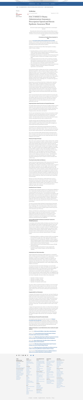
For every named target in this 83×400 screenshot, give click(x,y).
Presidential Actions (19, 375)
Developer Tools (49, 364)
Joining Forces (38, 385)
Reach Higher (38, 386)
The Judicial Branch (60, 381)
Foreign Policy (28, 371)
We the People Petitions (50, 380)
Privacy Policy (48, 397)
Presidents (58, 369)
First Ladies (58, 370)
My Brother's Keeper (39, 387)
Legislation (18, 376)
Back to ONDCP (19, 16)
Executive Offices (39, 371)
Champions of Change (50, 383)
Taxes (27, 387)
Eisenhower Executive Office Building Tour (60, 363)
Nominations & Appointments (18, 378)
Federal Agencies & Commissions (60, 384)
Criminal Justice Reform (30, 363)
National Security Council (40, 381)
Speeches (18, 15)
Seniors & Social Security (30, 386)
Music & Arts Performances (20, 367)
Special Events (38, 389)
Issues (38, 3)
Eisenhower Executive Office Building (60, 374)
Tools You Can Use (50, 365)
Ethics (27, 379)
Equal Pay (28, 380)
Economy (27, 369)
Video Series (59, 364)
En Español (30, 397)
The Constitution (59, 382)
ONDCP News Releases (48, 7)
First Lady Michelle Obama (40, 363)
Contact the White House (50, 381)
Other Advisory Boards (39, 370)
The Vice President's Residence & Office (60, 372)
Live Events (18, 366)
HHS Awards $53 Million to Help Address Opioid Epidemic (45, 331)
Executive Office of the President (39, 367)
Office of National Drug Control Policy (35, 7)
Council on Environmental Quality (40, 380)
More (27, 375)
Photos (17, 364)
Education (27, 370)
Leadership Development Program (50, 377)
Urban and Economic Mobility (29, 391)
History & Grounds (60, 368)
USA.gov (53, 397)
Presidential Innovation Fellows (50, 373)
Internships (48, 370)
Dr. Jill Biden (38, 364)
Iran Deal (27, 373)
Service (27, 384)
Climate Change (28, 368)
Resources (58, 387)
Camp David (59, 375)
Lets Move (38, 384)
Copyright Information (41, 397)
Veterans (27, 392)
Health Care (28, 372)
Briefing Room (32, 3)
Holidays (58, 366)
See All (27, 365)
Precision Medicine (39, 388)
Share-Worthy (18, 363)
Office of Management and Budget (40, 373)
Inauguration (38, 391)
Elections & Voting (59, 385)
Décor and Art (59, 365)
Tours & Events (49, 367)
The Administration (45, 3)
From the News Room (19, 361)
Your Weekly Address (19, 369)
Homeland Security (29, 381)
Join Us (48, 366)
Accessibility (35, 397)
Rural (27, 383)
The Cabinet (38, 365)
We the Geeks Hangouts (50, 362)
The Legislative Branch (60, 380)
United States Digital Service (50, 375)
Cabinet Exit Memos (29, 362)
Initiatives (38, 383)
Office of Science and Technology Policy (39, 375)
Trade (27, 389)
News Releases (19, 14)
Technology (28, 388)
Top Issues (28, 366)
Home (17, 7)
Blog (17, 13)
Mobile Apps (48, 363)
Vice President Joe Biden (40, 362)
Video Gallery (18, 365)
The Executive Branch (60, 379)
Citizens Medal (49, 382)
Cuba (27, 364)
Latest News (18, 362)
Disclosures (18, 379)
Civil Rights (28, 367)
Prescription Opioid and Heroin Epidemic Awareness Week (44, 40)
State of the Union (39, 390)
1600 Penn (53, 3)
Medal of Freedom (39, 392)
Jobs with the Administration (49, 369)
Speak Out (48, 379)
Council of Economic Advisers (39, 377)
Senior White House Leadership (39, 369)
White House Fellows (50, 371)
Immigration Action (29, 374)
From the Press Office (20, 368)
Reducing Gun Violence (30, 382)
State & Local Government (61, 386)
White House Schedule (19, 374)
